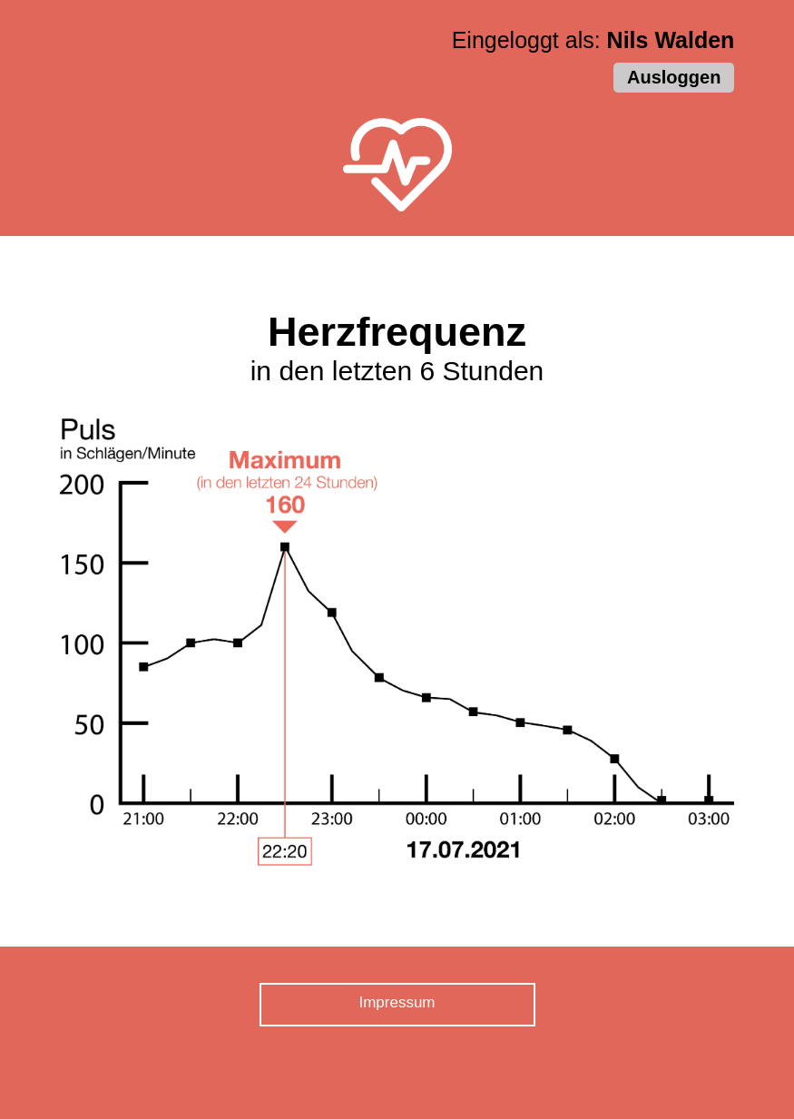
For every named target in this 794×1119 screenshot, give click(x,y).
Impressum (396, 1002)
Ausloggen (673, 77)
